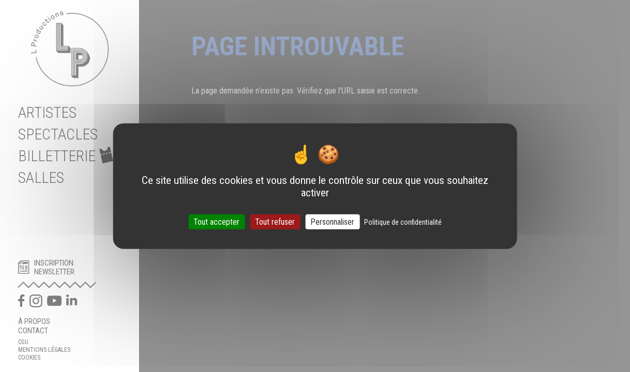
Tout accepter (216, 221)
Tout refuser (275, 221)
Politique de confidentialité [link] (403, 222)
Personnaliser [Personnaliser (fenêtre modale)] (332, 221)
